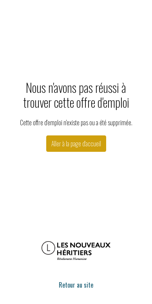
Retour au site (76, 285)
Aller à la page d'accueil (76, 143)
